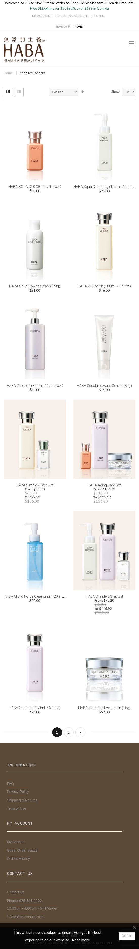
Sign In (99, 16)
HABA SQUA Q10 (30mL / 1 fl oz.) (34, 187)
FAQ (10, 784)
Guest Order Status (22, 850)
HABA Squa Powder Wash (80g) (34, 286)
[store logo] (24, 49)
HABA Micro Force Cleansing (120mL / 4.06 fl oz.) (43, 596)
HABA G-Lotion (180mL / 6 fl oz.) (35, 708)
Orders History (18, 859)
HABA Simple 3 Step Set (104, 596)
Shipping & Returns (22, 800)
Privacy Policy (18, 792)
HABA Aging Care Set (104, 485)
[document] (69, 936)
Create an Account (73, 16)
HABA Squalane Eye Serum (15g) (104, 708)
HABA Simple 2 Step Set (34, 485)
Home (8, 73)
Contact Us (15, 892)
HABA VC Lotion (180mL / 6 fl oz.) (104, 286)
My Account (42, 16)
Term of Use (16, 808)
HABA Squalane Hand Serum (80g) (104, 386)
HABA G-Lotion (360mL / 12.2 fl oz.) (35, 386)
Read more (81, 940)
